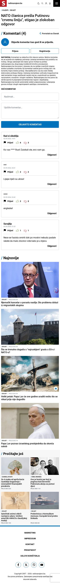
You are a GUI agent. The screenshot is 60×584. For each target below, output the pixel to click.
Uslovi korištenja (30, 555)
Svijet (13, 10)
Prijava (15, 51)
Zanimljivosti (6, 477)
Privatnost (30, 550)
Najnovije (11, 257)
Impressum (30, 538)
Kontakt (30, 544)
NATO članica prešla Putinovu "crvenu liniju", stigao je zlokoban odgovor (27, 19)
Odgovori (51, 154)
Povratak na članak (49, 33)
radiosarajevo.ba (39, 573)
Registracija (44, 51)
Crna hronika (36, 477)
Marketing (30, 532)
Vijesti (5, 10)
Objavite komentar (30, 124)
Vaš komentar (8, 89)
